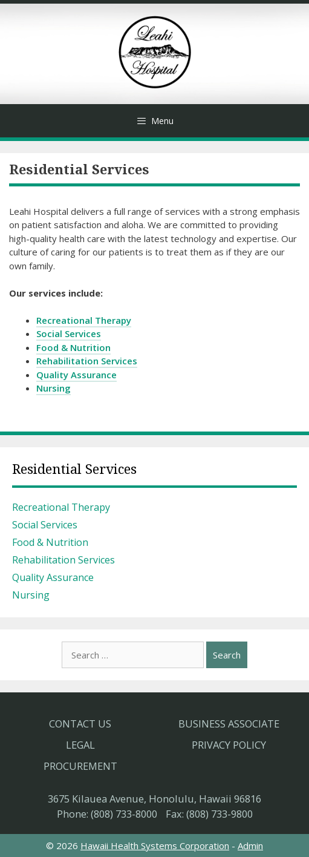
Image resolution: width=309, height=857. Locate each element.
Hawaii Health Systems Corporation (154, 845)
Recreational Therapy (83, 320)
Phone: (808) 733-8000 (107, 814)
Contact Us (80, 724)
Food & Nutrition (73, 347)
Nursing (53, 388)
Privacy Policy (229, 745)
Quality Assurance (76, 375)
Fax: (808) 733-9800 (209, 814)
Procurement (80, 766)
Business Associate (228, 724)
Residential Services (74, 469)
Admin (250, 845)
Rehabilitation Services (86, 361)
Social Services (68, 333)
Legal (80, 745)
